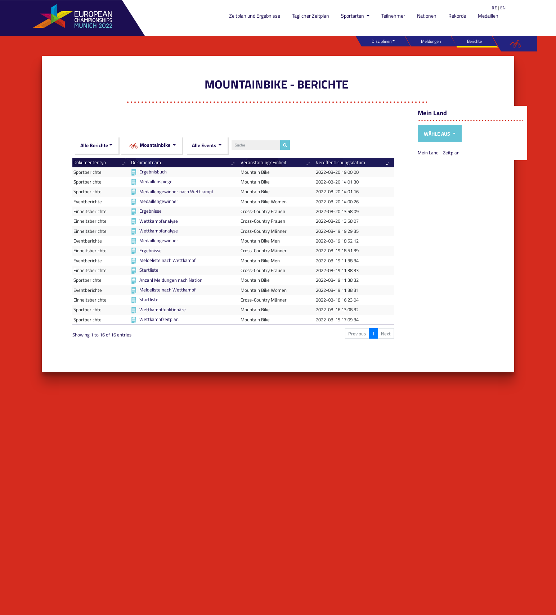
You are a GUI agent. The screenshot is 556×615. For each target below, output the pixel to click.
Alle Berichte (94, 145)
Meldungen (431, 41)
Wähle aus (437, 133)
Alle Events (205, 145)
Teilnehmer (393, 15)
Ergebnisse (150, 210)
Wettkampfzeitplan (159, 319)
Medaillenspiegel (156, 181)
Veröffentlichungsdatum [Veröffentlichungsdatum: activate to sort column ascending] (340, 162)
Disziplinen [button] (381, 41)
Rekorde (457, 15)
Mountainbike (150, 145)
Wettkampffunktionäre (162, 309)
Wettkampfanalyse (158, 221)
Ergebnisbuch (153, 171)
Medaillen (488, 15)
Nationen (426, 15)
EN (503, 7)
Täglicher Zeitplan (310, 15)
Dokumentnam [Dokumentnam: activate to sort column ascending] (146, 162)
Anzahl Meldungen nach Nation (170, 280)
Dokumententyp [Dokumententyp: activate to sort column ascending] (89, 162)
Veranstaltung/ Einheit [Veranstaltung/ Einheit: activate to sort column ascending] (264, 162)
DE (494, 7)
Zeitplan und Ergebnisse (254, 15)
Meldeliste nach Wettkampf (167, 260)
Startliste (148, 269)
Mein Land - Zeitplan (438, 152)
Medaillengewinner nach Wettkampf (176, 191)
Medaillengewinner (158, 201)
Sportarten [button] (353, 15)
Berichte (474, 41)
